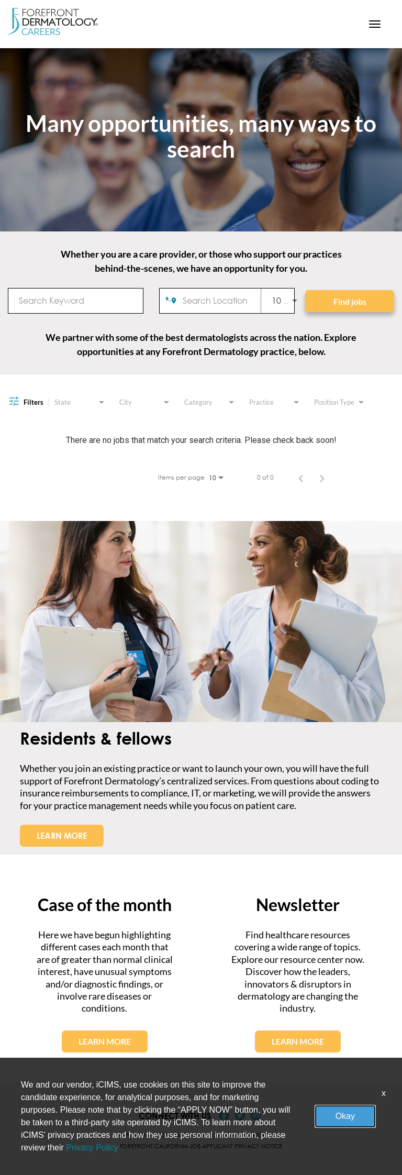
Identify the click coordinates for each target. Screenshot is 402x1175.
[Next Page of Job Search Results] (321, 477)
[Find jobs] (349, 301)
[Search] (349, 301)
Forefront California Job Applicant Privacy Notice (201, 1146)
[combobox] (75, 300)
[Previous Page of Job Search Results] (301, 477)
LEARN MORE (62, 835)
